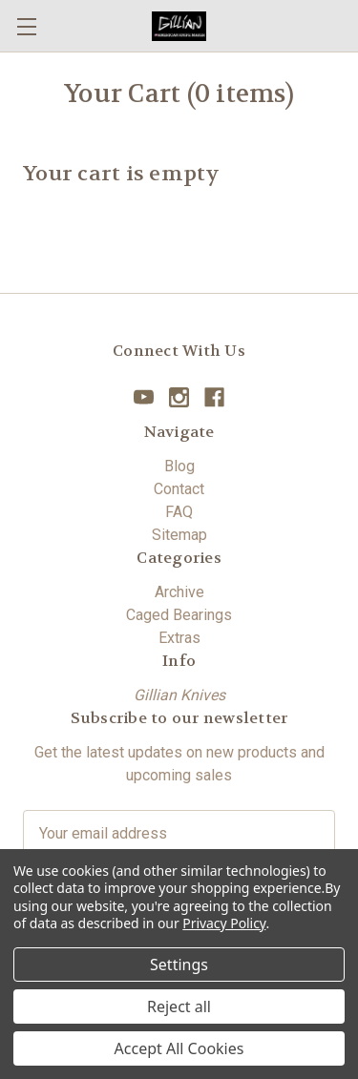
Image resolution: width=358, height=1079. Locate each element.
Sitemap (179, 535)
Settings (179, 964)
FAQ (179, 512)
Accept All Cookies (179, 1048)
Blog (179, 466)
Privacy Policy (223, 923)
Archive (179, 592)
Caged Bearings (179, 615)
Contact (179, 489)
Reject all (179, 1006)
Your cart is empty (122, 173)
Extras (179, 638)
